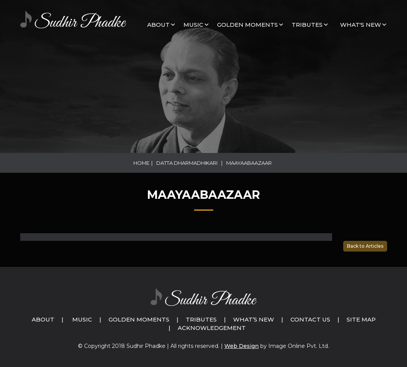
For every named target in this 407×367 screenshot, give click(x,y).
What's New (360, 24)
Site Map (361, 319)
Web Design (241, 346)
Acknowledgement (212, 327)
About (158, 24)
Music (82, 319)
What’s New (253, 319)
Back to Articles (365, 246)
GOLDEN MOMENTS (247, 24)
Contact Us (310, 319)
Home (141, 163)
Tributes (307, 24)
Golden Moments (139, 319)
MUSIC (193, 24)
